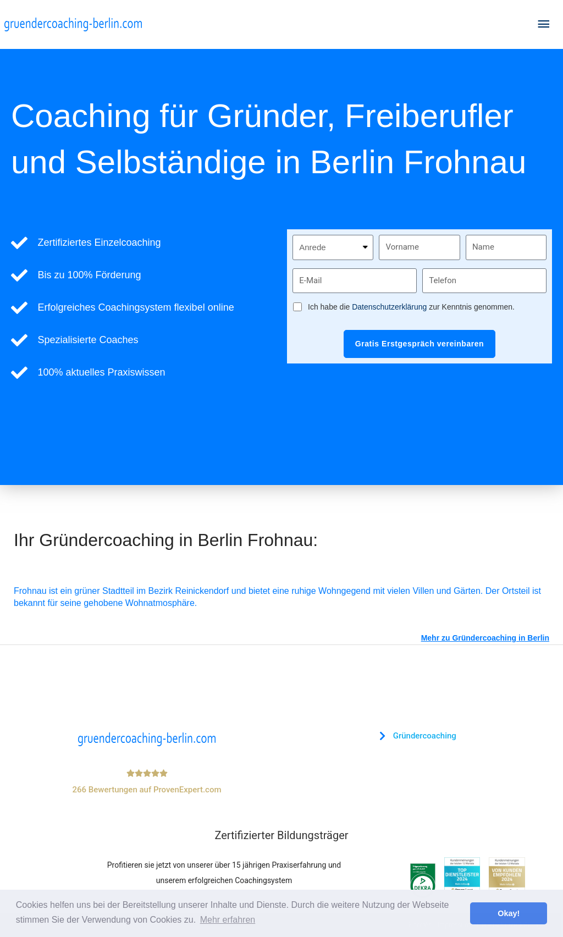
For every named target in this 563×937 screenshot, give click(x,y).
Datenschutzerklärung (389, 306)
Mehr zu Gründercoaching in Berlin (485, 637)
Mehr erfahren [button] (228, 919)
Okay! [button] (509, 913)
